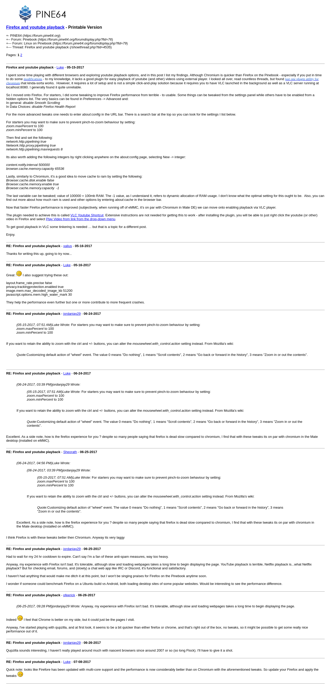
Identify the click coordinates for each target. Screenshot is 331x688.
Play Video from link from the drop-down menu (80, 219)
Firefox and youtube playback (35, 27)
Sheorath (70, 452)
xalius (67, 246)
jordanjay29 (72, 314)
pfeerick (69, 595)
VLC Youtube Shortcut (86, 215)
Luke (60, 67)
